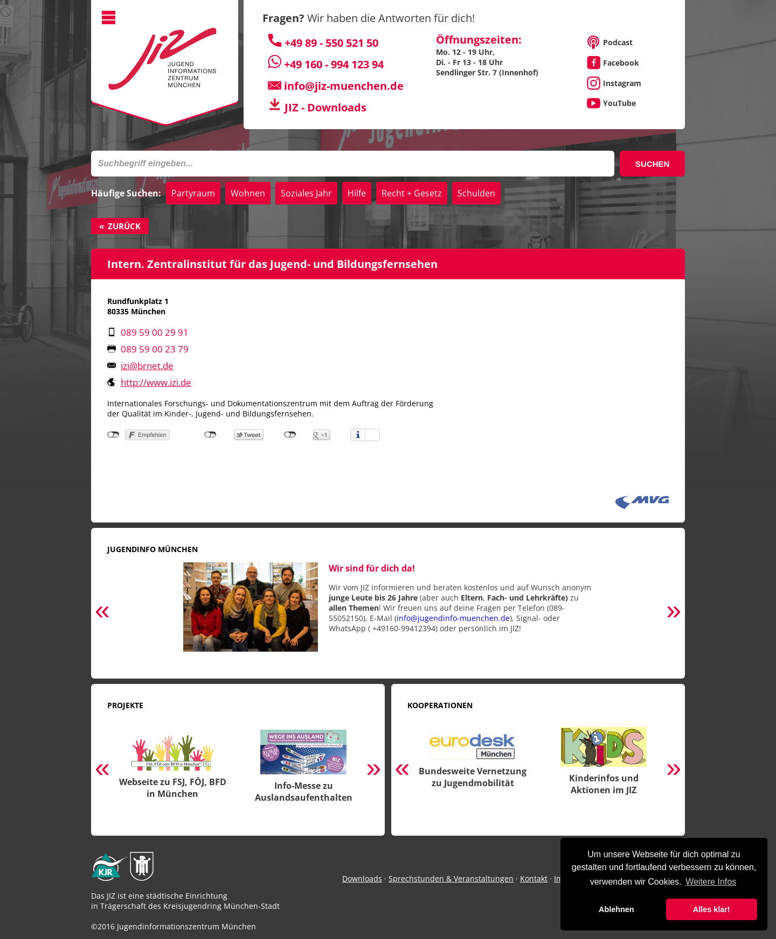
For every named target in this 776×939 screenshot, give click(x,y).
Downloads (362, 878)
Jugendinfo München (152, 549)
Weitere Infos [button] (710, 881)
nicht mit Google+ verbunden (290, 435)
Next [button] (673, 612)
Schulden (476, 193)
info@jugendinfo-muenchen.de (453, 618)
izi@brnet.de (147, 365)
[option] (388, 612)
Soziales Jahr (306, 193)
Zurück (124, 226)
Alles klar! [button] (711, 909)
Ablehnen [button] (616, 909)
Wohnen (248, 193)
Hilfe (357, 193)
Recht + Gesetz (412, 193)
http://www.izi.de (156, 382)
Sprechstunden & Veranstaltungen (451, 878)
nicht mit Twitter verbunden (210, 435)
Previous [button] (102, 612)
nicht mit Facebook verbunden (113, 435)
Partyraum (193, 193)
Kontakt (534, 878)
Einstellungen (372, 434)
